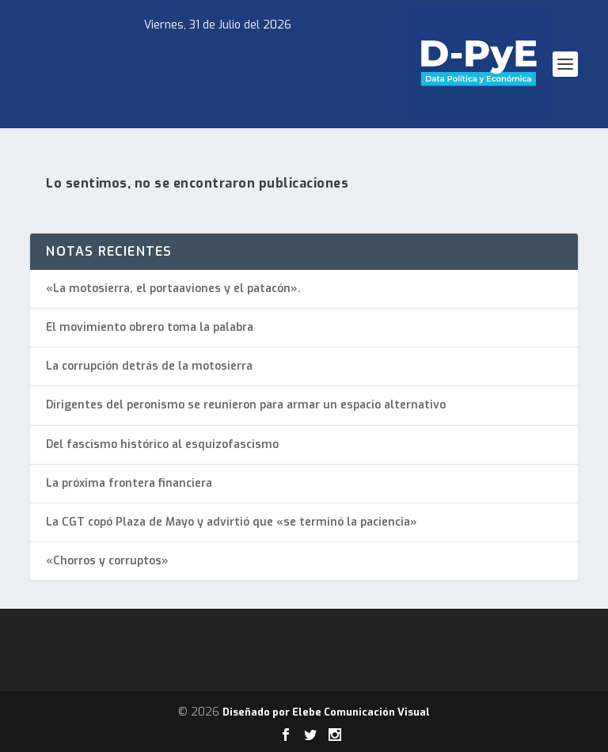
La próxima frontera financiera (129, 483)
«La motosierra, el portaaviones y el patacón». (173, 288)
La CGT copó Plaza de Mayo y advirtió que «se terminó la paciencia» (231, 522)
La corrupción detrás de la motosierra (149, 366)
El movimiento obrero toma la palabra (149, 327)
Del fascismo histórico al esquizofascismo (162, 444)
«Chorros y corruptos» (107, 560)
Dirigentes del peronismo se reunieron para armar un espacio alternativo (246, 404)
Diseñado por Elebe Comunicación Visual (326, 712)
